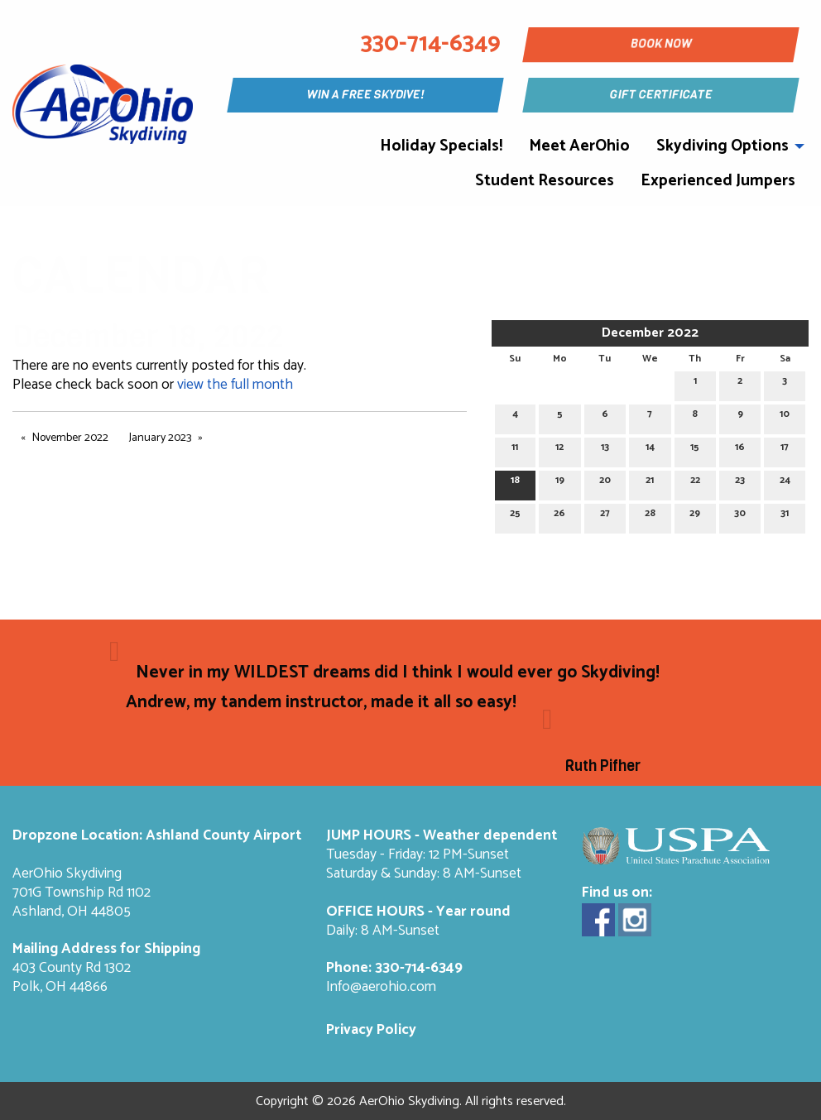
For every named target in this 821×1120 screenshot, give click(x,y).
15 (694, 449)
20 (605, 482)
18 (515, 482)
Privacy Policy (371, 1030)
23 (740, 482)
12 (559, 449)
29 (694, 515)
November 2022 (70, 438)
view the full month (235, 385)
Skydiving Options (722, 146)
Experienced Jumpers (718, 181)
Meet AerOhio (579, 146)
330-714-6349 (419, 968)
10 (785, 416)
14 (650, 449)
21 (650, 482)
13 (605, 449)
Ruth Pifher (603, 766)
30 (740, 515)
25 (515, 515)
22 (695, 482)
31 (784, 515)
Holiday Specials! (441, 146)
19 (559, 482)
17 (784, 449)
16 (740, 449)
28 (650, 515)
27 (605, 515)
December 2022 (650, 333)
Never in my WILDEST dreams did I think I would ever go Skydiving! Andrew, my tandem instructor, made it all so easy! (393, 687)
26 (559, 515)
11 (514, 449)
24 (785, 482)
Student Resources (544, 181)
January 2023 (160, 438)
